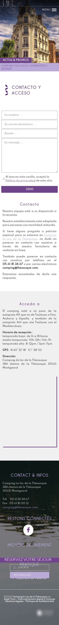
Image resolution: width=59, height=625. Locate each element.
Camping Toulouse (14, 66)
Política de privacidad (20, 180)
